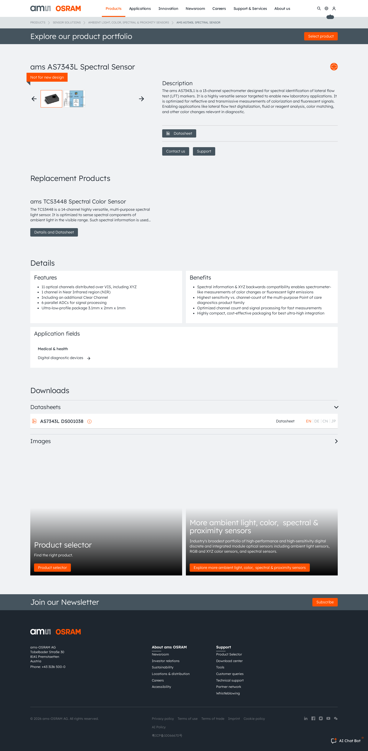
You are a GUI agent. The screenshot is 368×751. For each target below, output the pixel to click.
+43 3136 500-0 (53, 667)
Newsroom (160, 654)
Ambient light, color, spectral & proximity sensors (128, 22)
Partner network (228, 687)
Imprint (234, 719)
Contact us (175, 151)
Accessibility (161, 687)
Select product (321, 36)
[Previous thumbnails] (34, 99)
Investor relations (166, 661)
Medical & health (53, 348)
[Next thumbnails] (141, 99)
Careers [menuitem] (219, 8)
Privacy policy (163, 719)
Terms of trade (212, 719)
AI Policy (159, 727)
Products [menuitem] (113, 8)
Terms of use (188, 719)
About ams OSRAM (169, 647)
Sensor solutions (67, 22)
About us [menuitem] (282, 8)
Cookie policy (254, 719)
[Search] (319, 8)
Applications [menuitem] (140, 8)
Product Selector (229, 654)
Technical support (230, 680)
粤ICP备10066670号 (167, 735)
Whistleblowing (228, 693)
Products (37, 22)
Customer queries (230, 674)
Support (204, 151)
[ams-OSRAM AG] (55, 8)
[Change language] (326, 8)
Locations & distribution (171, 674)
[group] (90, 212)
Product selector (52, 567)
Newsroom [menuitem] (195, 8)
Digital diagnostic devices (60, 357)
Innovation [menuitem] (168, 8)
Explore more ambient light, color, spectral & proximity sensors (250, 567)
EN (308, 421)
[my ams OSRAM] (334, 8)
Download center (229, 661)
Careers (158, 680)
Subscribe (325, 602)
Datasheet (179, 133)
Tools (220, 667)
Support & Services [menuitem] (250, 8)
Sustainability (162, 667)
